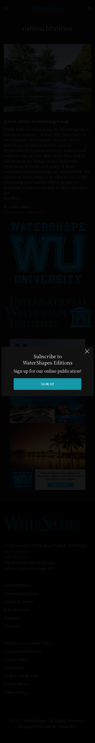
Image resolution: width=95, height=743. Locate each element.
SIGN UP (47, 384)
